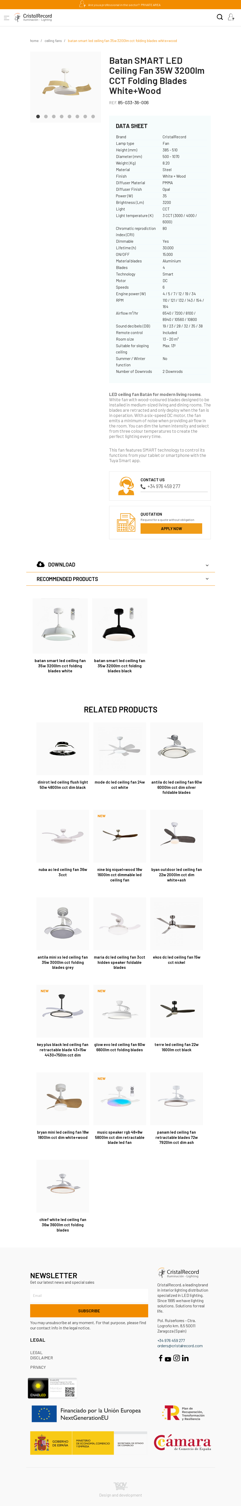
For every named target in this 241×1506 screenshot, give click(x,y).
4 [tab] (61, 116)
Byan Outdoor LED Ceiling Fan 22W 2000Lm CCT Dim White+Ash (176, 874)
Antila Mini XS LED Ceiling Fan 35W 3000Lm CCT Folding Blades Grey (63, 962)
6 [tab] (77, 116)
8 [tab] (93, 116)
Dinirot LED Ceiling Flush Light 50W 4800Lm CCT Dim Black (63, 785)
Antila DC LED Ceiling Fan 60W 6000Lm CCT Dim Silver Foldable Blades (176, 787)
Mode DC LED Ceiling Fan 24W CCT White (120, 785)
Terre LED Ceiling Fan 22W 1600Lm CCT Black (176, 1047)
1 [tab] (38, 116)
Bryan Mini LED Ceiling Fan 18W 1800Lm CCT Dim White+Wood (63, 1135)
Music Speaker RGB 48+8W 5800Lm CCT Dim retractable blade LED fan (119, 1137)
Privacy (38, 1367)
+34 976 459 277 (160, 486)
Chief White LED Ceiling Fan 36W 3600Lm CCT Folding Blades (62, 1224)
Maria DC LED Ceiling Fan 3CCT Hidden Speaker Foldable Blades (119, 962)
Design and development (120, 1489)
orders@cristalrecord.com (180, 1345)
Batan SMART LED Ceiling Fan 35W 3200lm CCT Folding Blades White (60, 665)
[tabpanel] (65, 87)
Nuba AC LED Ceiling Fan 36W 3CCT (63, 872)
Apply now (171, 528)
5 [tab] (69, 116)
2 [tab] (46, 116)
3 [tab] (53, 116)
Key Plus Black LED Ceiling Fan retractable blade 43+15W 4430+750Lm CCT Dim (62, 1049)
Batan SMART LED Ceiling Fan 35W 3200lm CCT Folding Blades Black (119, 665)
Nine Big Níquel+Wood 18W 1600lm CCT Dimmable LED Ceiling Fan (119, 874)
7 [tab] (85, 116)
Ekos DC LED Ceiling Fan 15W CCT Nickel (176, 960)
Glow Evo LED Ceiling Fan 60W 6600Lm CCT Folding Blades (119, 1047)
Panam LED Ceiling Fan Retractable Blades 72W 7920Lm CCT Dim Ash (177, 1137)
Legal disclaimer (41, 1355)
